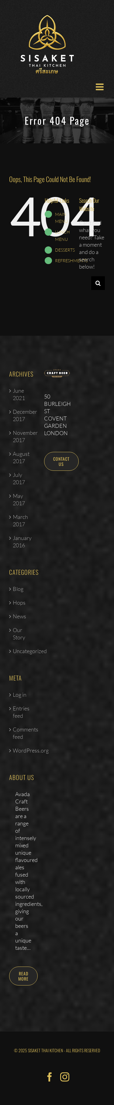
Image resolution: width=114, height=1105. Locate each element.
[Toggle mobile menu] (100, 86)
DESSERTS (65, 249)
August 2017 (21, 457)
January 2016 (22, 542)
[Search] (98, 283)
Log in (19, 694)
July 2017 (19, 478)
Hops (19, 602)
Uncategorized (22, 651)
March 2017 (20, 520)
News (19, 616)
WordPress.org (22, 750)
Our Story (19, 634)
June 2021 (19, 394)
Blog (18, 588)
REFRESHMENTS (71, 260)
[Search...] (85, 283)
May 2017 (19, 499)
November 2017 (22, 436)
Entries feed (21, 712)
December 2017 (22, 415)
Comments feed (22, 733)
